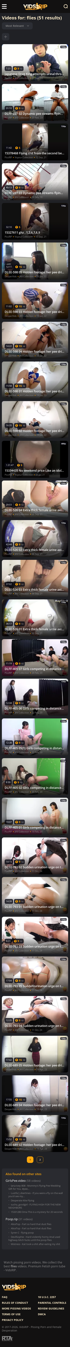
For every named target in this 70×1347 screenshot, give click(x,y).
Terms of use (11, 1314)
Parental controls (52, 1302)
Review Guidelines (51, 1308)
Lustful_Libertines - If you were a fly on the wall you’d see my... (35, 1195)
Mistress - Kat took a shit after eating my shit (35, 1244)
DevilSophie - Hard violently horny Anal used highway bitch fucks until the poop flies (34, 1238)
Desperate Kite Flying (22, 1200)
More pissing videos (16, 1308)
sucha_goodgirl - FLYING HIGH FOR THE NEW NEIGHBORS (34, 1206)
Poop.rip (12, 1219)
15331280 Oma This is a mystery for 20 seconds (37, 1212)
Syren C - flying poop (22, 1232)
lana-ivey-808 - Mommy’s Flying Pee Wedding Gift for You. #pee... (34, 1187)
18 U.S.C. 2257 (47, 1297)
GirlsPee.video (16, 1181)
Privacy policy (12, 1320)
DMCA (42, 1314)
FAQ (4, 1297)
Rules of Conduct (15, 1302)
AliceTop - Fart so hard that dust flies (31, 1224)
